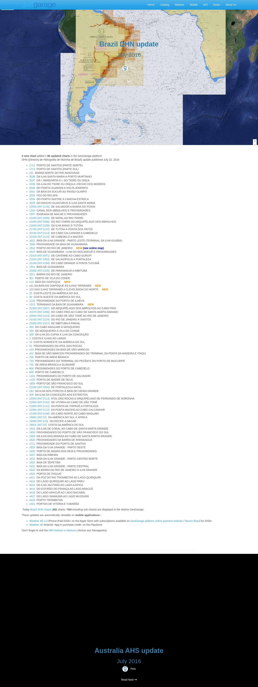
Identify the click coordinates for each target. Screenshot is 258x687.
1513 (32, 304)
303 (31, 327)
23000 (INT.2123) (39, 315)
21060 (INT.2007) (39, 308)
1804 (32, 383)
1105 (32, 379)
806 (31, 368)
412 (31, 353)
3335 (32, 202)
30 (30, 296)
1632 (32, 458)
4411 (32, 477)
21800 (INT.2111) (39, 406)
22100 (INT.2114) (39, 233)
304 (31, 330)
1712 (32, 165)
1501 (32, 266)
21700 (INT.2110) (39, 229)
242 (31, 390)
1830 (32, 432)
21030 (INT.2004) (39, 387)
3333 (32, 195)
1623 (32, 473)
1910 (32, 428)
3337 (32, 180)
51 (30, 345)
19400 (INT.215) (38, 421)
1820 (32, 439)
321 (31, 278)
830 (31, 372)
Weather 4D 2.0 (39, 520)
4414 (32, 485)
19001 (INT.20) (38, 424)
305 (31, 334)
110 (31, 281)
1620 (32, 469)
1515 (32, 251)
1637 (32, 454)
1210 (32, 300)
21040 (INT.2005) (39, 217)
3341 (32, 191)
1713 (32, 169)
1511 (32, 274)
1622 (32, 462)
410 (31, 349)
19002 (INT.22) (38, 417)
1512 (32, 248)
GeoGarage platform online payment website (156, 520)
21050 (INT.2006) (39, 221)
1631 (32, 466)
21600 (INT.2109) (39, 225)
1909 (32, 436)
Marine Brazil (192, 520)
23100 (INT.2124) (39, 319)
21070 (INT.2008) (39, 312)
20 (30, 293)
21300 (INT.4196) (39, 413)
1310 (32, 210)
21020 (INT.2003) (39, 259)
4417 (32, 496)
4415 (32, 488)
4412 (32, 481)
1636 (32, 451)
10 (30, 342)
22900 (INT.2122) (39, 402)
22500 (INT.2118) (39, 206)
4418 (32, 500)
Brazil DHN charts (40, 509)
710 (31, 360)
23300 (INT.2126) (39, 270)
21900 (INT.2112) (39, 409)
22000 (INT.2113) (39, 398)
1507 (32, 214)
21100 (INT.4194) (39, 263)
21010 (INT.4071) (39, 255)
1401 (32, 503)
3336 (32, 176)
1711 (32, 443)
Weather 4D (36, 524)
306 (31, 394)
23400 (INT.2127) (39, 323)
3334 (32, 199)
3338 (32, 184)
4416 (32, 492)
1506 (32, 244)
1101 (32, 375)
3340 (32, 187)
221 (31, 172)
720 (31, 364)
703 (31, 357)
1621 (32, 240)
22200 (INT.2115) (39, 236)
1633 (32, 447)
